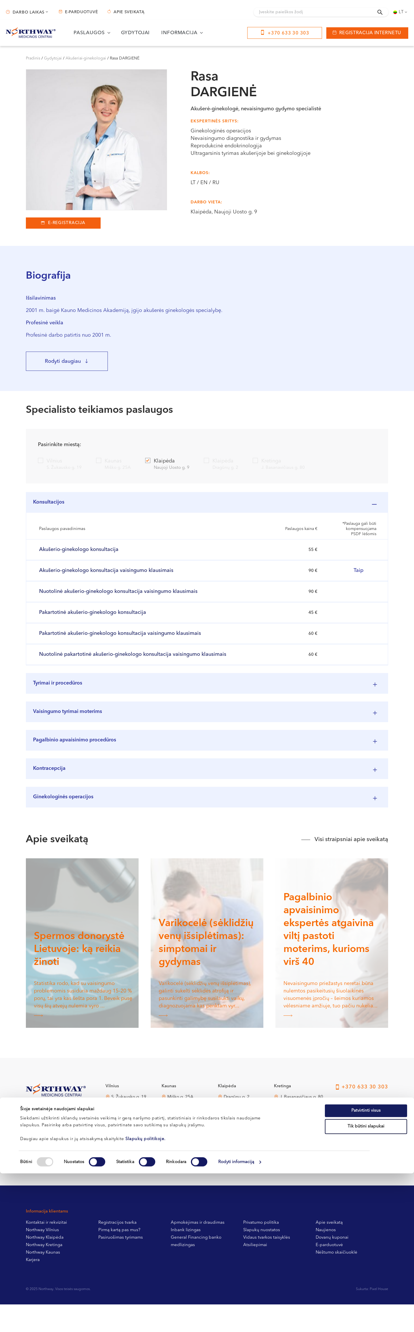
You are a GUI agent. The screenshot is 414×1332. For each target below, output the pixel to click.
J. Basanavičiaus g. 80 (301, 1125)
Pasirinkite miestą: (59, 444)
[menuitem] (400, 12)
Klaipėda (167, 464)
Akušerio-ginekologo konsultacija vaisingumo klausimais (106, 575)
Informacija (179, 32)
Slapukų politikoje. (145, 1297)
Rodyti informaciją (236, 1320)
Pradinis (33, 58)
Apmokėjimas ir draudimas (198, 1250)
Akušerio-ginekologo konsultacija (78, 554)
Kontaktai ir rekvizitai (46, 1250)
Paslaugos (89, 32)
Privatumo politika (261, 1250)
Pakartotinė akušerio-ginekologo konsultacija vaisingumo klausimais (120, 638)
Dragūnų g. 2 (237, 1125)
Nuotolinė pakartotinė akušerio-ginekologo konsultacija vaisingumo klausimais (132, 659)
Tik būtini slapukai (366, 1285)
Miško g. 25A (180, 1125)
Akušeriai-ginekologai (86, 58)
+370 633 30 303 (288, 33)
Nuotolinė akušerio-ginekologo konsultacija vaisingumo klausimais (118, 596)
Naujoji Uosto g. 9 (241, 1160)
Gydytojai (135, 32)
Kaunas (113, 464)
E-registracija (66, 223)
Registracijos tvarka (117, 1250)
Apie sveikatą (129, 12)
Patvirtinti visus (366, 1269)
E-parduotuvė (81, 12)
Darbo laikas (29, 12)
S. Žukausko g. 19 (128, 1125)
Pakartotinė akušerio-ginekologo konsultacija (92, 617)
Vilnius (60, 464)
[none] (400, 12)
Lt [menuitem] (401, 12)
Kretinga (279, 464)
